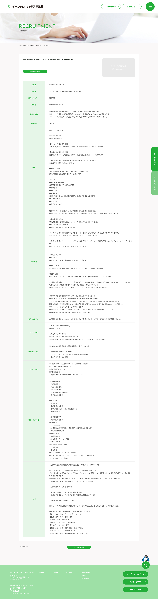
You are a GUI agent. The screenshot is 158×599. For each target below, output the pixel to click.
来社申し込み (132, 6)
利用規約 (85, 573)
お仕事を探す (44, 570)
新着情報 (57, 570)
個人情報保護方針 (88, 577)
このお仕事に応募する (35, 72)
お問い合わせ (111, 6)
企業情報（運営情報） (89, 570)
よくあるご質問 (71, 570)
